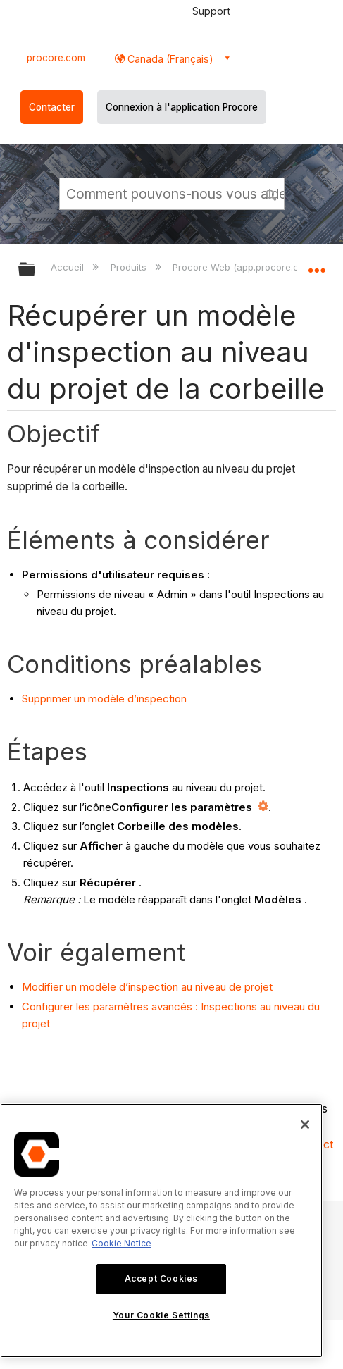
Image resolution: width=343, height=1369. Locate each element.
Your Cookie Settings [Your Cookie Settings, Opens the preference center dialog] (161, 1315)
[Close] (304, 1124)
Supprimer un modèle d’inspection (104, 698)
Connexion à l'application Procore (182, 107)
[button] (271, 193)
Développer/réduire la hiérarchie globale (36, 270)
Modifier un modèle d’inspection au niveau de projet (147, 986)
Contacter (52, 107)
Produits (130, 267)
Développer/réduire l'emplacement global (316, 265)
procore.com (56, 57)
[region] (161, 1230)
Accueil (69, 267)
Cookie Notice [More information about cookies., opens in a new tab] (121, 1243)
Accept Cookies (161, 1278)
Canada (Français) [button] (169, 59)
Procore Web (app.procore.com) (245, 267)
